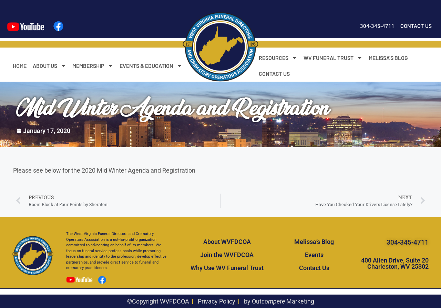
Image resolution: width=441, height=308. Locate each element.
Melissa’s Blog (314, 241)
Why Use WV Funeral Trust (227, 267)
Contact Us (314, 267)
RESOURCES (278, 58)
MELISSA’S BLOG (388, 57)
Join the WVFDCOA (227, 254)
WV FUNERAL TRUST (333, 58)
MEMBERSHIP (92, 66)
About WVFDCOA (227, 241)
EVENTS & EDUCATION (151, 66)
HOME (20, 65)
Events (314, 254)
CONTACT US (274, 73)
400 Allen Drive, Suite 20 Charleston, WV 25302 (395, 263)
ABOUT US (49, 66)
